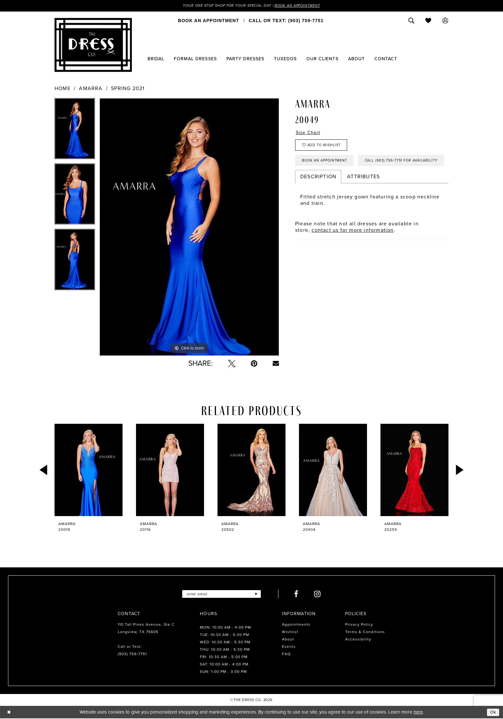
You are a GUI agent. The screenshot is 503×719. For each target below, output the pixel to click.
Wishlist (290, 632)
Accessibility (358, 640)
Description (318, 197)
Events (289, 647)
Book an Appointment (302, 6)
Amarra (90, 89)
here (418, 712)
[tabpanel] (75, 131)
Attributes (363, 197)
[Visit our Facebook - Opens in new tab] (299, 594)
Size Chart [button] (309, 133)
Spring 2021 (127, 89)
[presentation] (89, 470)
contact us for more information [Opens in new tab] (352, 251)
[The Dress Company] (93, 45)
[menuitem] (208, 21)
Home (63, 89)
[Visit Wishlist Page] (428, 21)
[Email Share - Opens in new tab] (276, 364)
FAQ (286, 654)
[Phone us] (286, 21)
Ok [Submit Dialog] (492, 712)
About (288, 640)
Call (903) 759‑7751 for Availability (342, 181)
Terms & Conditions (365, 632)
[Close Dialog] (9, 712)
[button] (445, 21)
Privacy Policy (359, 625)
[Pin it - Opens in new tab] (254, 364)
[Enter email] (221, 594)
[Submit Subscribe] (259, 594)
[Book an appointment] (208, 21)
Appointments (296, 625)
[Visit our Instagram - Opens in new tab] (320, 594)
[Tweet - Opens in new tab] (231, 364)
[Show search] (411, 21)
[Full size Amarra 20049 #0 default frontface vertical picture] (189, 227)
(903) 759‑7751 (132, 654)
